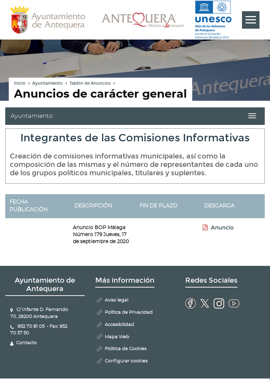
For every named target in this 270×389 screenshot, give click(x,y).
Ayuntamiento (47, 83)
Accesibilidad (119, 325)
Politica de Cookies (125, 349)
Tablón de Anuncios (90, 83)
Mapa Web (117, 337)
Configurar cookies (126, 361)
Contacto (26, 343)
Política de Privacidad (129, 312)
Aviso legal (116, 300)
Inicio (20, 83)
